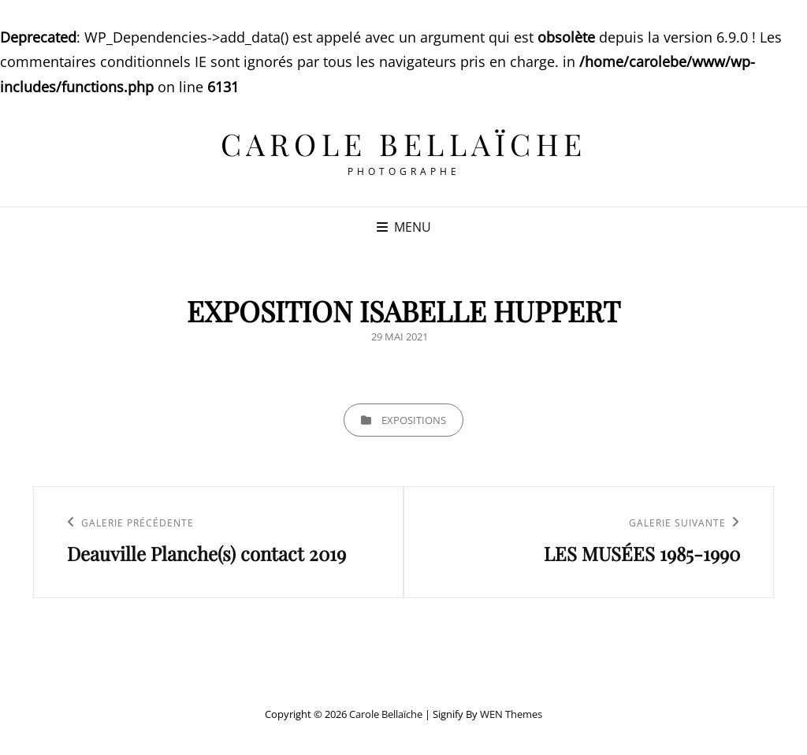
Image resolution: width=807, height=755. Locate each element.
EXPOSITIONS (413, 420)
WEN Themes (511, 714)
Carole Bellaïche (404, 144)
